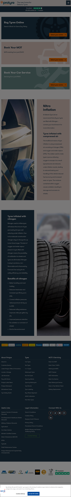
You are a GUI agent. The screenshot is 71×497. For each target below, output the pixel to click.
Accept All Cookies (33, 493)
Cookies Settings (20, 493)
